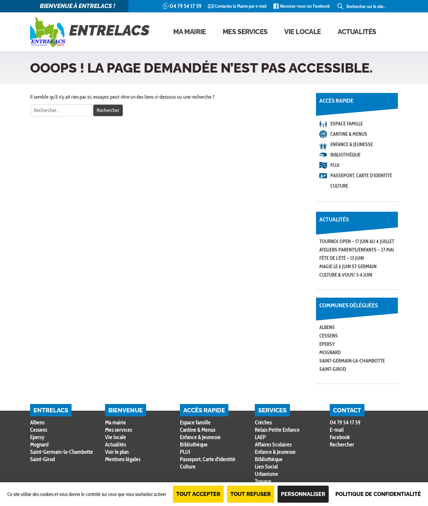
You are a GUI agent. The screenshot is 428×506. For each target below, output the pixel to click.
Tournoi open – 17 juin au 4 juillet (356, 241)
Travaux (263, 481)
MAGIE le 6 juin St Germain (348, 267)
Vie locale (302, 32)
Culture (339, 186)
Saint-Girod (332, 369)
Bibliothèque (345, 155)
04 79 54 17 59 (185, 6)
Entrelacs (89, 32)
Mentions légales (122, 459)
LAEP (260, 437)
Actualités (357, 32)
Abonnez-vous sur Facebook (305, 6)
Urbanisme (266, 474)
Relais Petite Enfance (277, 429)
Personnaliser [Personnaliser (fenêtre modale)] (303, 494)
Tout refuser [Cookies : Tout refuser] (250, 494)
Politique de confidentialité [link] (378, 494)
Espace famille (346, 124)
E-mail (337, 429)
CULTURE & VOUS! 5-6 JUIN (345, 275)
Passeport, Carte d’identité (361, 176)
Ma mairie (189, 32)
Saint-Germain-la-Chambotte (352, 361)
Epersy (327, 344)
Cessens (328, 336)
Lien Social (266, 466)
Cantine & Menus (348, 134)
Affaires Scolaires (273, 444)
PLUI (334, 165)
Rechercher (342, 444)
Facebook (340, 437)
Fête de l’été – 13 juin (341, 258)
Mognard (330, 352)
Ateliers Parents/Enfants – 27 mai (356, 250)
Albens (327, 327)
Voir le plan (117, 451)
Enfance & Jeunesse (351, 144)
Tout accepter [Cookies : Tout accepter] (198, 494)
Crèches (263, 422)
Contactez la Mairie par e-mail (240, 6)
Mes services (245, 32)
